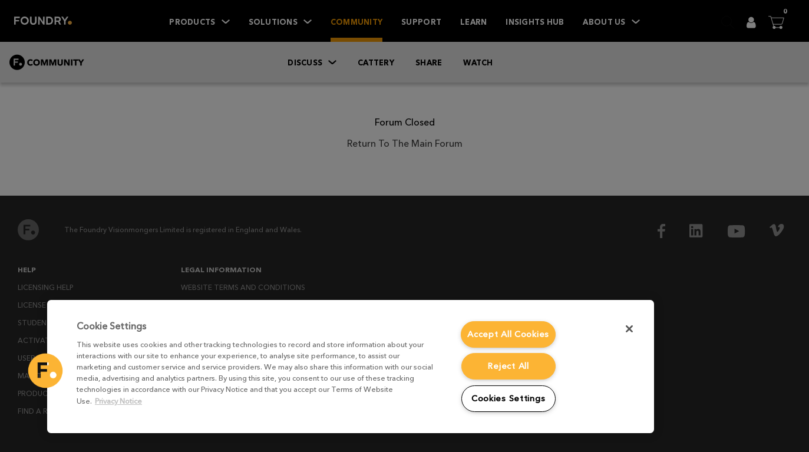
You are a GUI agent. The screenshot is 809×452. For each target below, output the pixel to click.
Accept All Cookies (508, 334)
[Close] (629, 329)
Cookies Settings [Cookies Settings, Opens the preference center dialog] (508, 398)
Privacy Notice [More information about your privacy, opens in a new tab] (118, 401)
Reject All (508, 366)
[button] (45, 371)
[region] (350, 366)
